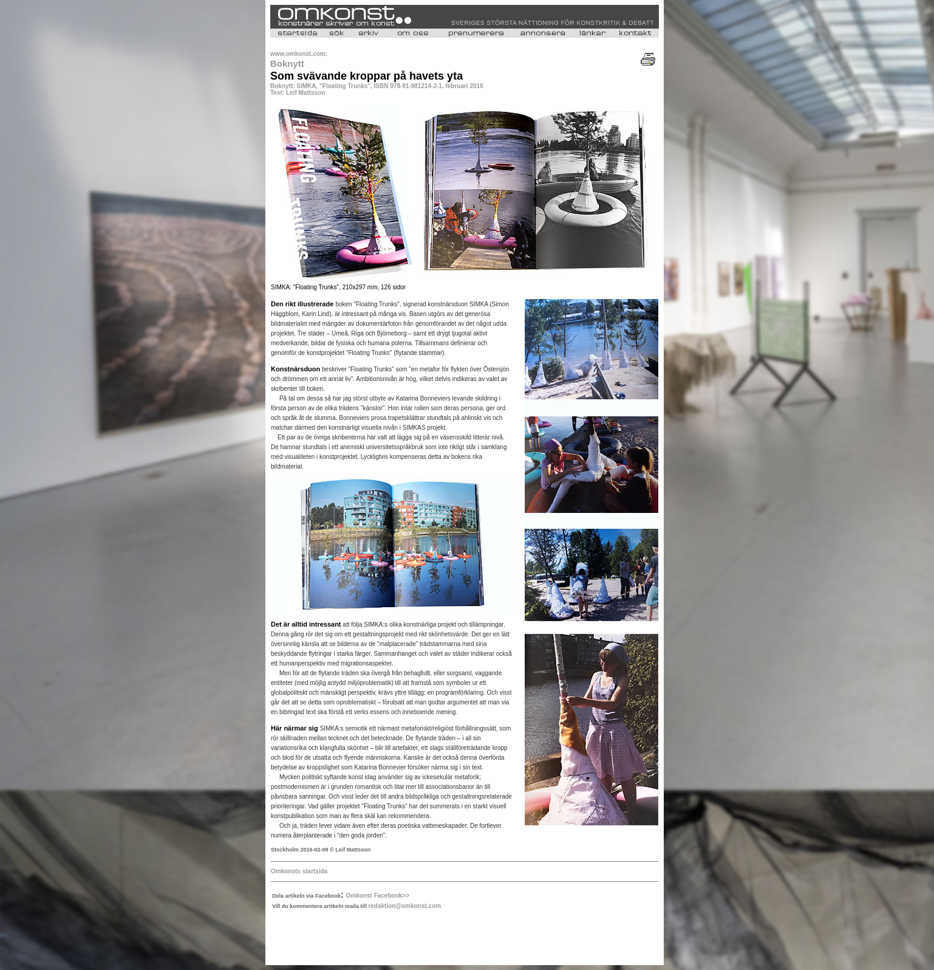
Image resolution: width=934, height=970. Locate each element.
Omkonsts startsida (299, 871)
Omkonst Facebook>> (377, 895)
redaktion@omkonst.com (404, 906)
